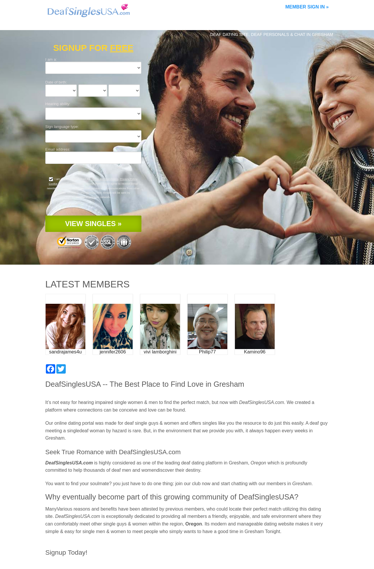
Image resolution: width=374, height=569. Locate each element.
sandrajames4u (65, 351)
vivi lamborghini (160, 351)
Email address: (57, 149)
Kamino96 (254, 351)
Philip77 (207, 351)
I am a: (51, 59)
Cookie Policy (57, 183)
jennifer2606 (113, 351)
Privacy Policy (128, 179)
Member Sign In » (307, 6)
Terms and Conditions (104, 179)
